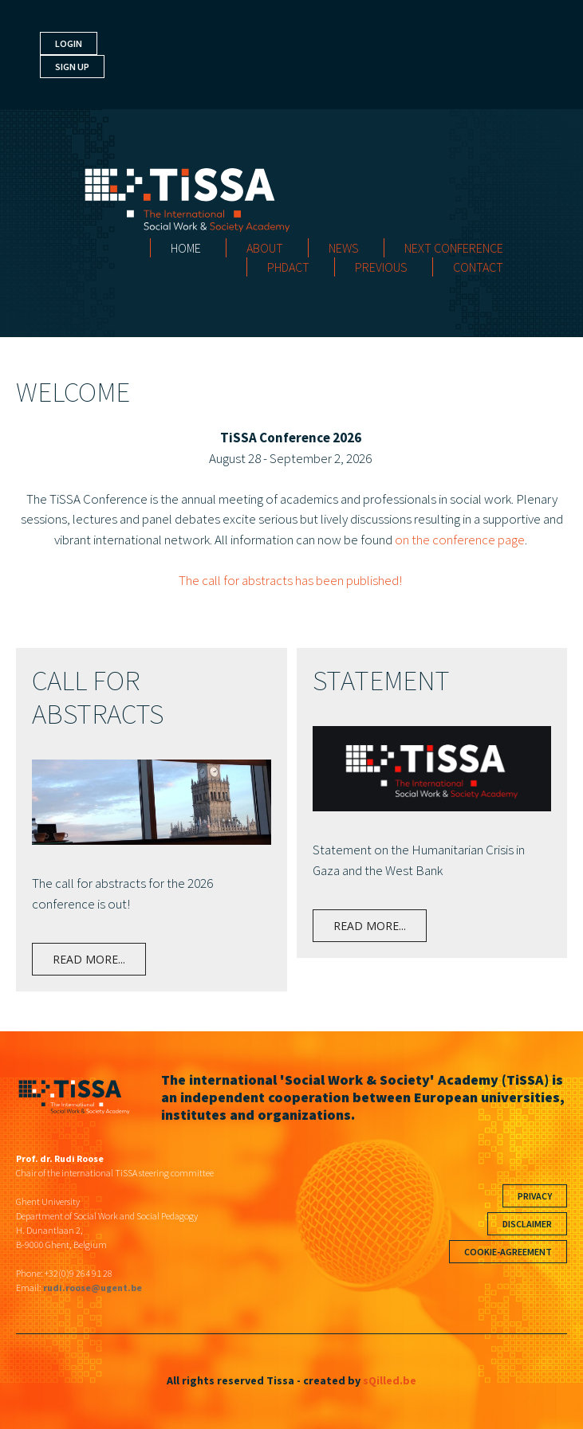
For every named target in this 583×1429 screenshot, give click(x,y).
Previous (381, 267)
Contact (478, 267)
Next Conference (453, 248)
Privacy (535, 1196)
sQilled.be (389, 1380)
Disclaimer (527, 1224)
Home (186, 248)
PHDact (288, 267)
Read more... (89, 959)
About (264, 248)
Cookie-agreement (508, 1252)
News (344, 248)
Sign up (72, 67)
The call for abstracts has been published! (291, 580)
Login (68, 43)
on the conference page (460, 539)
